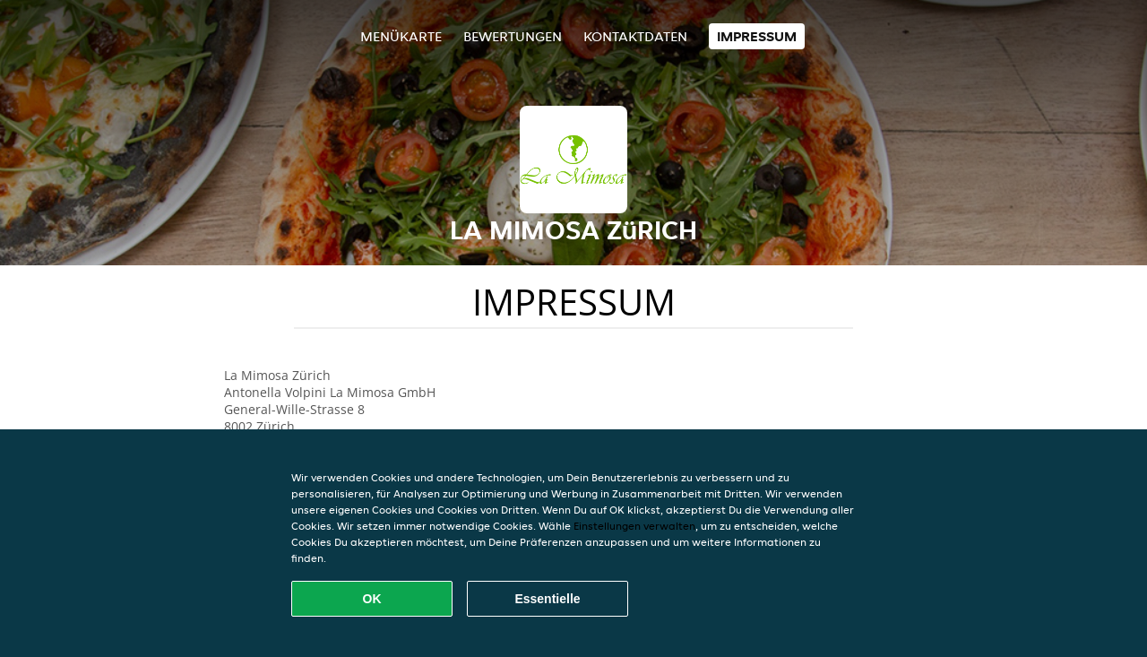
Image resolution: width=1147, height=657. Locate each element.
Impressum (757, 36)
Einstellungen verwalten (634, 525)
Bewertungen (512, 36)
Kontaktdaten (635, 36)
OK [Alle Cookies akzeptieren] (372, 599)
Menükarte (401, 36)
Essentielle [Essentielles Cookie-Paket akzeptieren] (547, 599)
